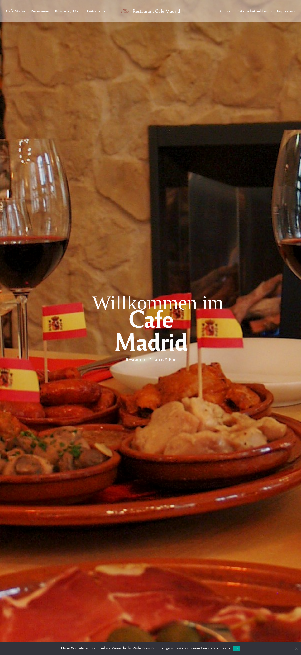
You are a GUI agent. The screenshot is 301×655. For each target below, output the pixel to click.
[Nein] (296, 648)
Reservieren (40, 11)
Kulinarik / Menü (69, 11)
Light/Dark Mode (211, 11)
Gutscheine (96, 11)
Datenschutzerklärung (254, 11)
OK (236, 648)
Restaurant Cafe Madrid (156, 11)
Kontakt (225, 11)
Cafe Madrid (16, 11)
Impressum (286, 11)
